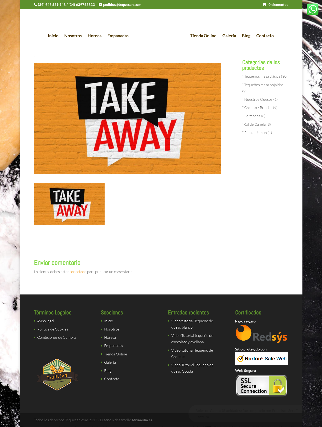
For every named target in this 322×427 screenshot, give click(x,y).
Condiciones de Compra (56, 337)
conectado (77, 271)
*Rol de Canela (254, 124)
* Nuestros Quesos (257, 99)
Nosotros (74, 37)
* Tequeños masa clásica (261, 76)
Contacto (263, 37)
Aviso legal (45, 320)
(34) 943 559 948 (52, 4)
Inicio (54, 37)
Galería (227, 37)
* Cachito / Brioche (257, 107)
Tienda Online (201, 37)
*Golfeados (251, 115)
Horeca (96, 37)
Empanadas (119, 37)
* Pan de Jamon (254, 132)
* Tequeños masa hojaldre (262, 84)
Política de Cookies (52, 329)
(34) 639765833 (82, 4)
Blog (244, 37)
